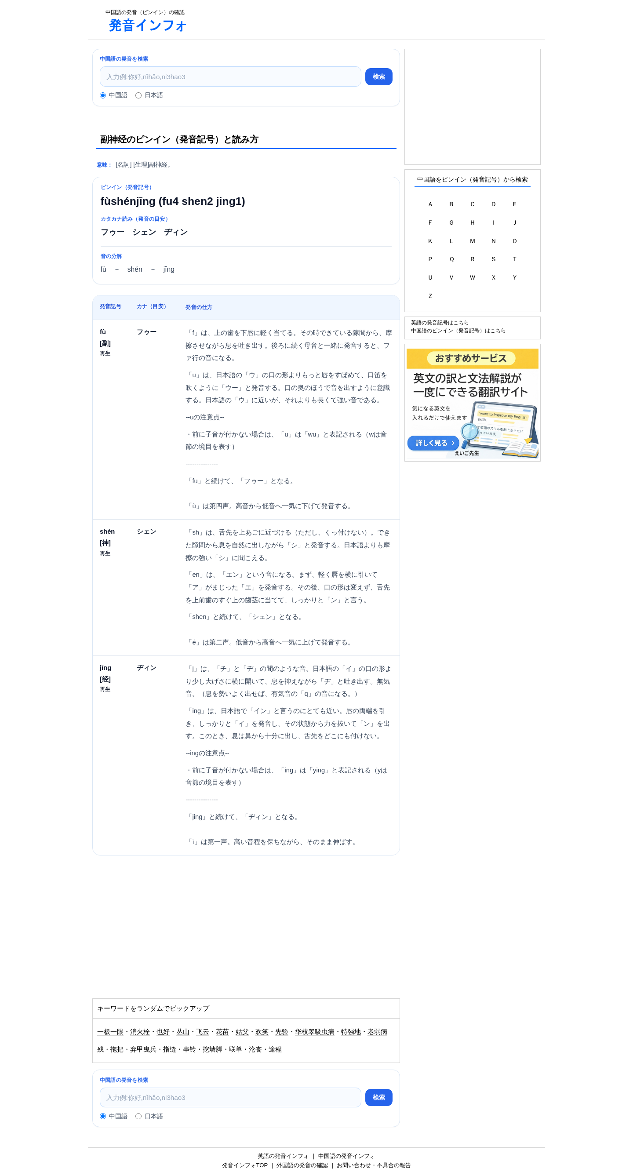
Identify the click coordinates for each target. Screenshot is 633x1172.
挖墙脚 (212, 1049)
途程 (275, 1049)
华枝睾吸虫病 (315, 1031)
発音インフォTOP (245, 1165)
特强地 (351, 1031)
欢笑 (262, 1031)
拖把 (117, 1049)
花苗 (222, 1031)
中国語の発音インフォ (346, 1156)
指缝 (169, 1049)
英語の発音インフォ (283, 1156)
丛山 (182, 1031)
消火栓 (140, 1031)
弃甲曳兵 (143, 1049)
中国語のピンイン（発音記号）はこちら (458, 330)
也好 (163, 1031)
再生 (105, 353)
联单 (235, 1049)
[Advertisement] (371, 20)
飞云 (202, 1031)
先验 (281, 1031)
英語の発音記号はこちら (440, 322)
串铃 (189, 1049)
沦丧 (255, 1049)
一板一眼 (110, 1031)
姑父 (242, 1031)
